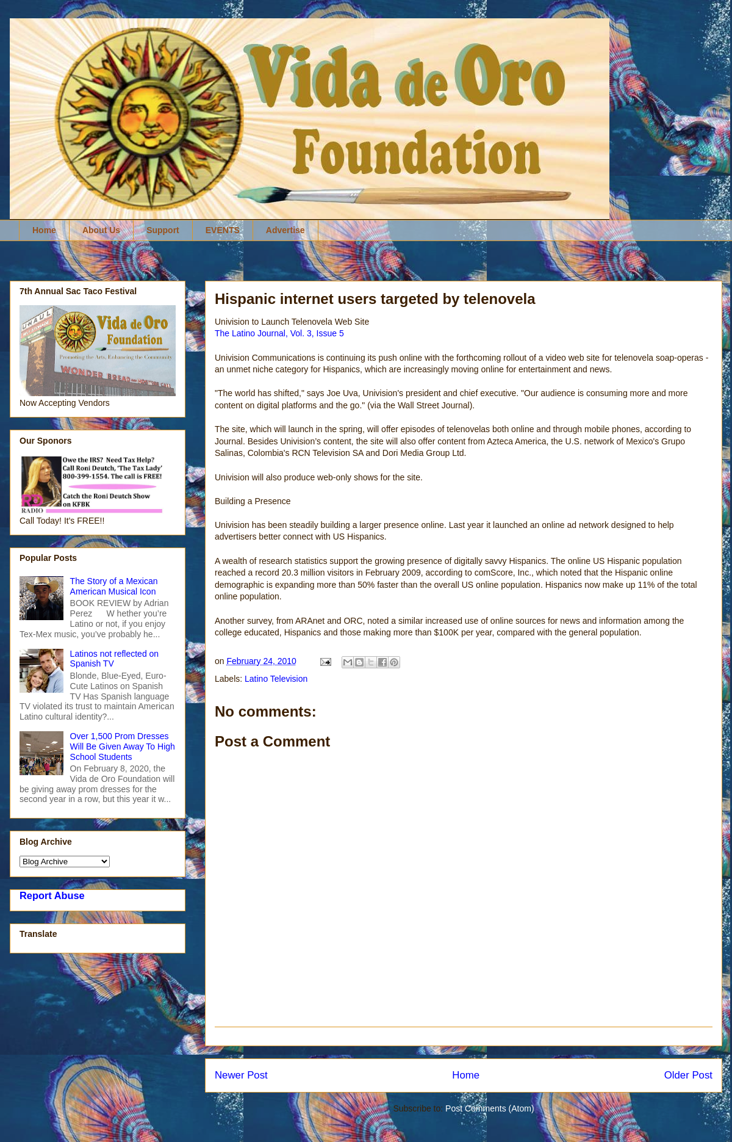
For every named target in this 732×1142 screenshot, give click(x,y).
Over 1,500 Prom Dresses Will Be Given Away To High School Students (122, 746)
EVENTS (223, 230)
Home (44, 230)
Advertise (285, 230)
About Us (101, 230)
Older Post (688, 1075)
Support (162, 230)
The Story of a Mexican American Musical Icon (114, 586)
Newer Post (241, 1075)
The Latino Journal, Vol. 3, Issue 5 (279, 333)
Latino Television (276, 679)
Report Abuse (52, 895)
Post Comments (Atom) (489, 1108)
